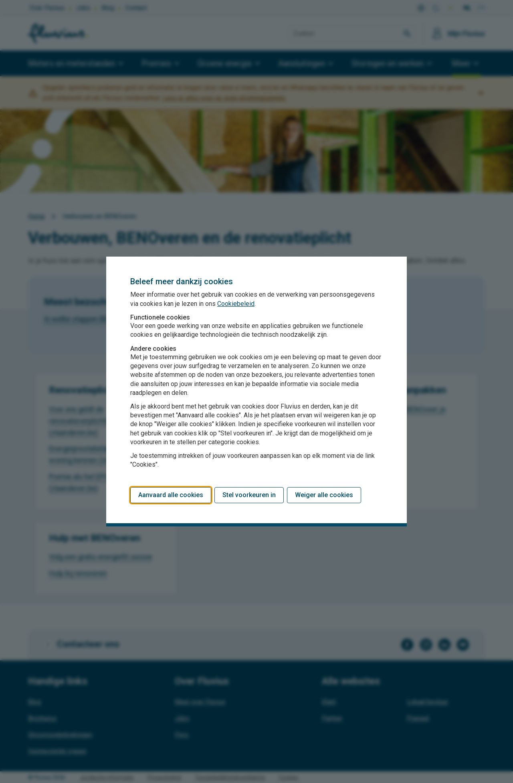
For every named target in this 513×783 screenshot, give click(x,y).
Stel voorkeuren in (249, 495)
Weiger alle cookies (324, 495)
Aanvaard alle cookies (170, 495)
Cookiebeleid (235, 304)
